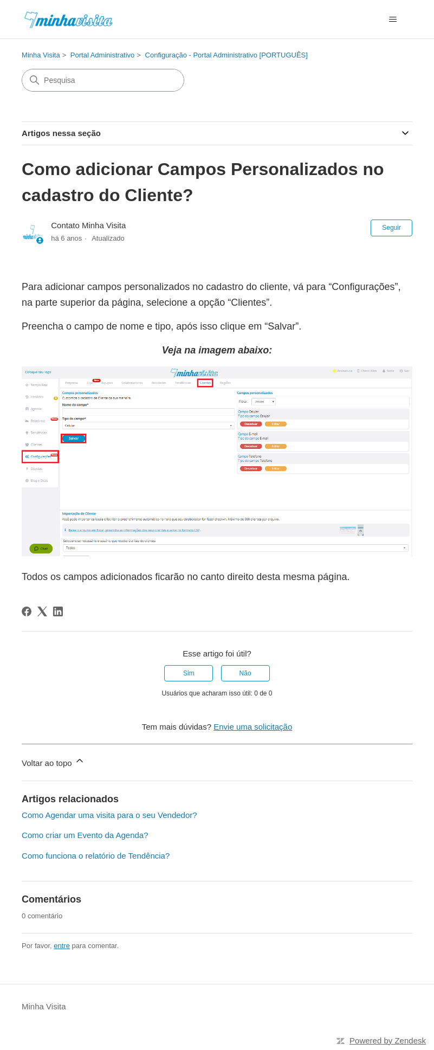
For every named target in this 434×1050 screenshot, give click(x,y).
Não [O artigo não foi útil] (245, 673)
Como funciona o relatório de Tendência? (96, 855)
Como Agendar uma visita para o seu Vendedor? (109, 815)
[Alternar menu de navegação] (393, 19)
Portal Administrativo (102, 55)
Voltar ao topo (53, 761)
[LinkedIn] (58, 611)
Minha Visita (41, 55)
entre (62, 946)
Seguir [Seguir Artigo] (391, 227)
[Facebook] (26, 611)
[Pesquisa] (103, 80)
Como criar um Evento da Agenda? (85, 835)
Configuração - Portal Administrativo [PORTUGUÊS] (226, 55)
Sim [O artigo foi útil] (189, 673)
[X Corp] (42, 611)
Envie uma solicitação (252, 726)
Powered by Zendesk (387, 1040)
